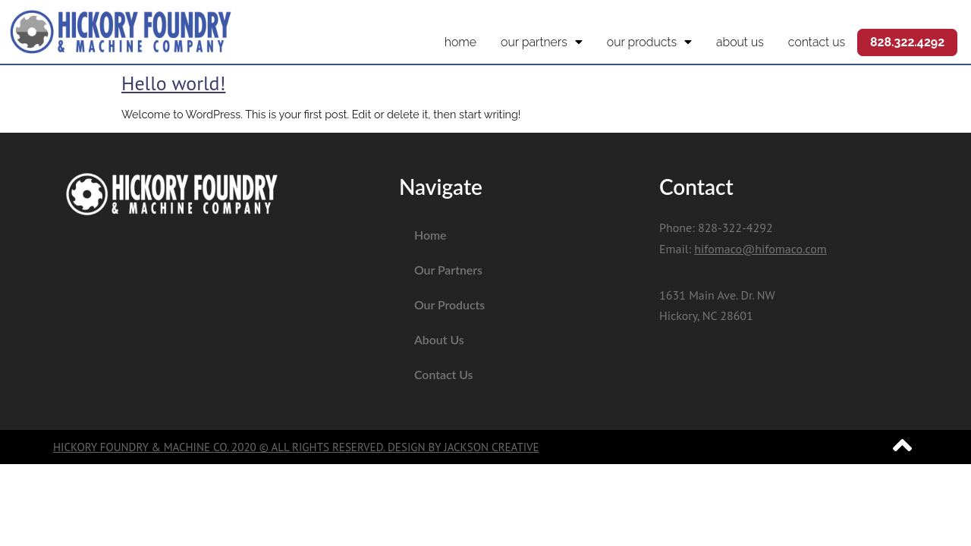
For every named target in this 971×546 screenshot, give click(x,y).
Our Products (649, 42)
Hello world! (173, 83)
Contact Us (816, 42)
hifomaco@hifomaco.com (760, 248)
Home (460, 42)
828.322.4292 (907, 42)
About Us (740, 42)
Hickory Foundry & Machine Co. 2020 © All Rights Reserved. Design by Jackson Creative (296, 447)
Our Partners (542, 42)
